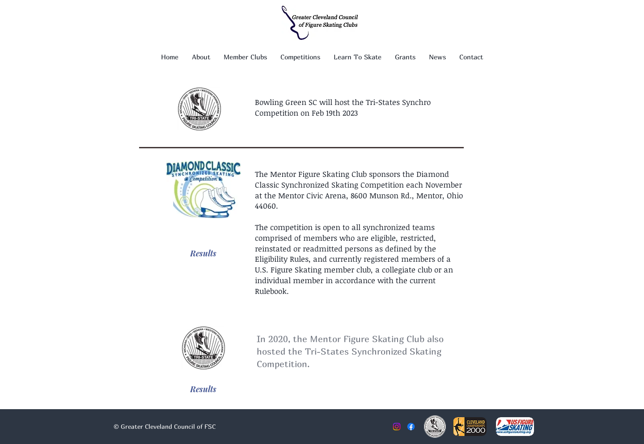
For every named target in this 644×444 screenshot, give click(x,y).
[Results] (203, 253)
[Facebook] (411, 426)
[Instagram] (397, 426)
